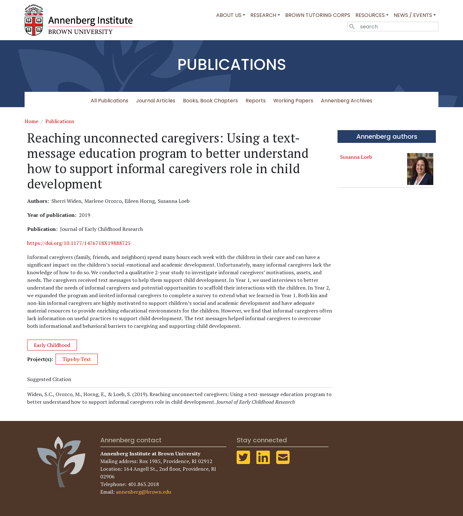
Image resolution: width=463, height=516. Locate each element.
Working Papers (293, 100)
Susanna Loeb (356, 156)
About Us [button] (228, 15)
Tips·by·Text (76, 359)
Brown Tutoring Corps (317, 15)
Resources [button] (370, 15)
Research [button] (263, 15)
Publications (59, 121)
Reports (256, 100)
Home (31, 121)
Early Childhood (52, 345)
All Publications (109, 100)
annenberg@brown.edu (143, 491)
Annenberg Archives (346, 100)
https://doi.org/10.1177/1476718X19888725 (79, 243)
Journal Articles (155, 100)
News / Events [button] (413, 15)
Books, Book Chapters (210, 100)
